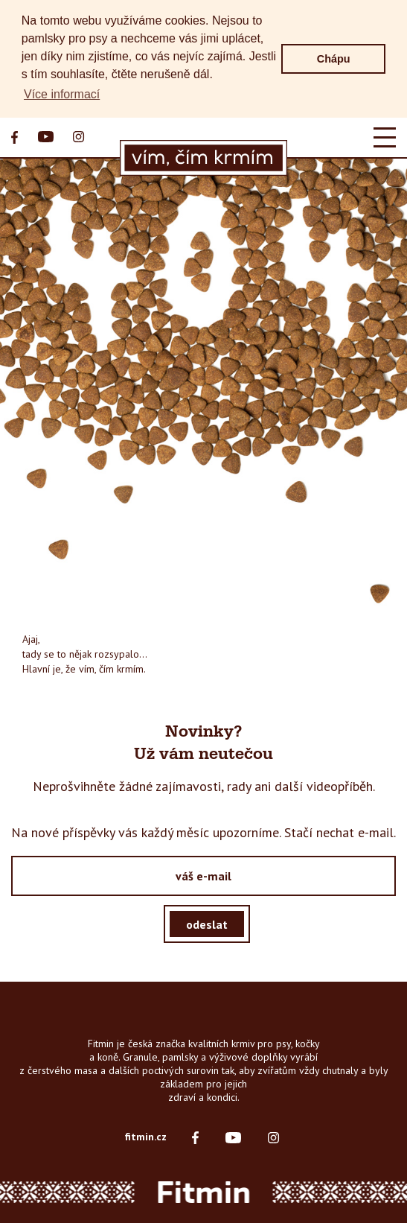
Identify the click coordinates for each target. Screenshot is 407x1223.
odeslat (207, 923)
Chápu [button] (333, 59)
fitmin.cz (146, 1136)
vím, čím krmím (111, 669)
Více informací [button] (62, 94)
